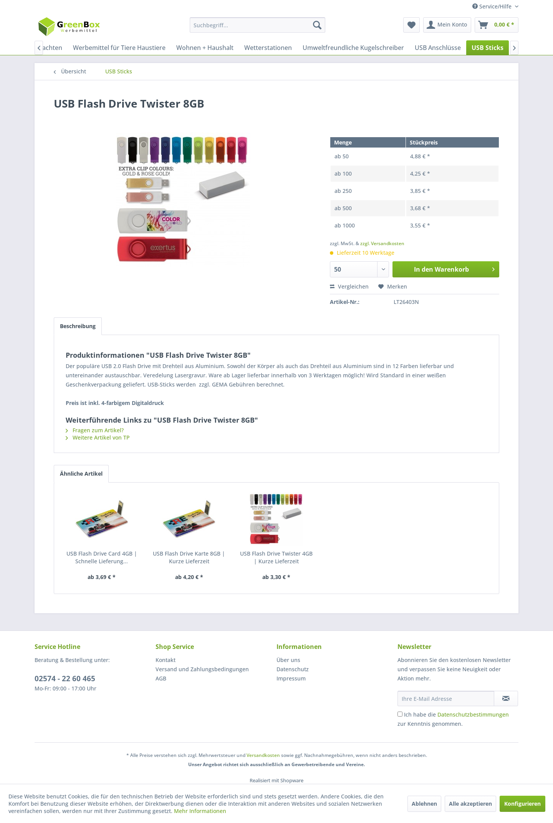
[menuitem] (257, 25)
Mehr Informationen (200, 811)
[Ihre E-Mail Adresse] (445, 698)
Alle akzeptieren (470, 803)
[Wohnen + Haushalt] (205, 47)
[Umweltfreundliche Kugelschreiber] (353, 47)
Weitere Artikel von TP (98, 437)
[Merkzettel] (411, 25)
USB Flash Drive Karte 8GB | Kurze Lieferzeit (189, 557)
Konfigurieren (522, 803)
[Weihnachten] (43, 47)
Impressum (291, 678)
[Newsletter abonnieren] (506, 698)
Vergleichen (349, 286)
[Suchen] (317, 25)
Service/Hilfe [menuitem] (492, 6)
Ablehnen (424, 803)
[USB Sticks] (487, 47)
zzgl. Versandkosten (382, 243)
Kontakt (166, 660)
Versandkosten (263, 755)
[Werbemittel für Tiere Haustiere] (119, 47)
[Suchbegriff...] (257, 25)
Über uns (288, 660)
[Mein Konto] (447, 25)
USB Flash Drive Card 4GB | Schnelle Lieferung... (101, 557)
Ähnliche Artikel (81, 473)
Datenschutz (292, 669)
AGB (161, 678)
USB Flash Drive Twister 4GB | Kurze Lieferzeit (276, 557)
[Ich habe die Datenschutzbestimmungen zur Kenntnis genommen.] (399, 714)
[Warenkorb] (496, 25)
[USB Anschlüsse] (437, 47)
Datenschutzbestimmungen (473, 714)
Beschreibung (78, 326)
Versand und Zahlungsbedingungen (202, 669)
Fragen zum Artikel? (95, 430)
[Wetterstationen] (268, 47)
